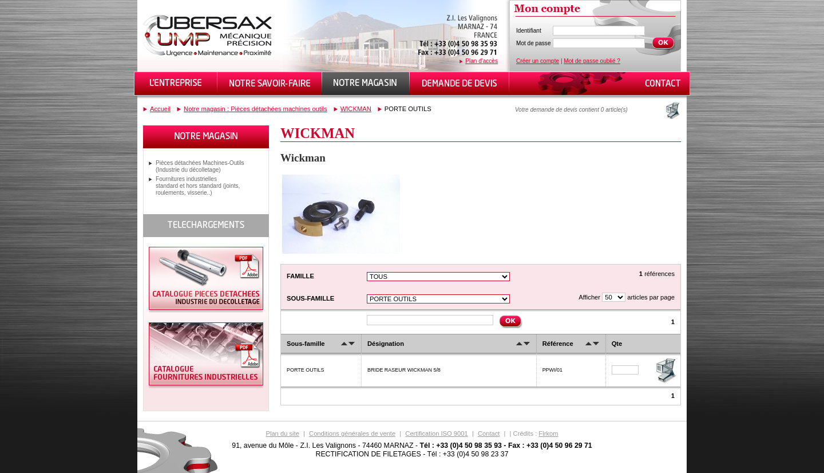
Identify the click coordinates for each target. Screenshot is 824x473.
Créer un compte (537, 61)
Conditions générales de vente (352, 433)
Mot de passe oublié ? (592, 61)
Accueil (160, 108)
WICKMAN (355, 108)
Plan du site (282, 433)
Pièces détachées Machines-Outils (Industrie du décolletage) (200, 166)
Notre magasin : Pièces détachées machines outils (255, 108)
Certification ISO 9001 (436, 433)
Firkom (548, 433)
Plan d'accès (481, 61)
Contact (489, 433)
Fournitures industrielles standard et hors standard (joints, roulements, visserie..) (198, 186)
